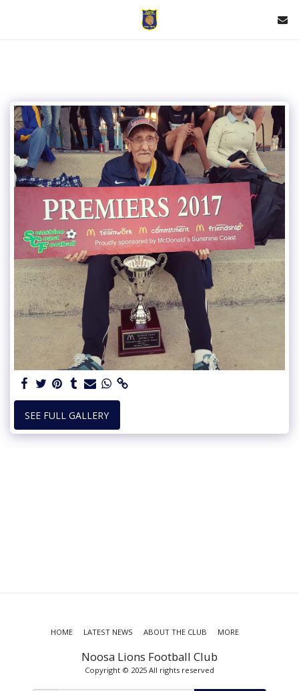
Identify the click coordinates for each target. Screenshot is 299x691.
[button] (14, 19)
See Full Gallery (67, 415)
